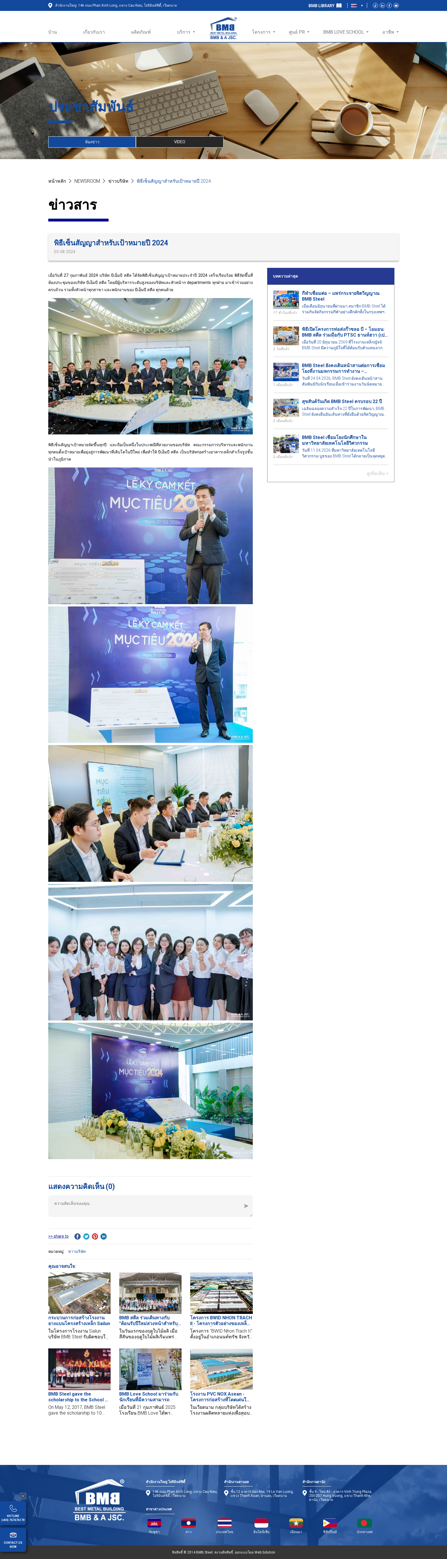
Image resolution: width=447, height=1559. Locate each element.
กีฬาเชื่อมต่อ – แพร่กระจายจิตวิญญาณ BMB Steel (340, 296)
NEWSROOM (87, 181)
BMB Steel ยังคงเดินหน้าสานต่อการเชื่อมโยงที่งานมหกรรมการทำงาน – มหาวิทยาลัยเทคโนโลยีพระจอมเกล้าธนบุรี (344, 368)
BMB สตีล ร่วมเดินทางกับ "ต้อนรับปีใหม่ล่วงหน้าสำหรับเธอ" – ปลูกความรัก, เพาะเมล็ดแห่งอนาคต (150, 1321)
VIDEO (179, 142)
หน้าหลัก (57, 181)
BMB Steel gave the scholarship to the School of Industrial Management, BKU (79, 1397)
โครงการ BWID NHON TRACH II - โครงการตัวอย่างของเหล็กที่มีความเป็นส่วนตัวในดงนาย (221, 1321)
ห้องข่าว (92, 142)
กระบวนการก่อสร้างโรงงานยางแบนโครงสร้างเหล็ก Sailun (79, 1320)
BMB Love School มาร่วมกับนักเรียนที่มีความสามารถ (148, 1396)
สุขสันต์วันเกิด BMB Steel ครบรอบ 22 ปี (342, 401)
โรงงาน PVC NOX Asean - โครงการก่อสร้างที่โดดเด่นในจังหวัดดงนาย (219, 1397)
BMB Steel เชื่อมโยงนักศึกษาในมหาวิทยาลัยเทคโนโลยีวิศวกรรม (335, 440)
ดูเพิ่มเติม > (377, 473)
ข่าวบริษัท (118, 181)
